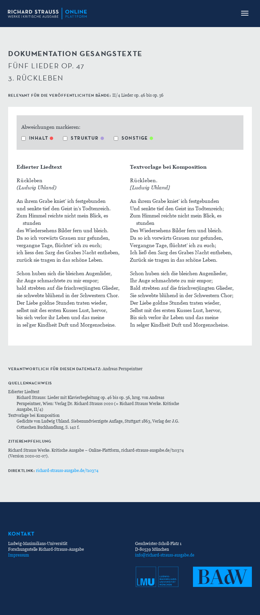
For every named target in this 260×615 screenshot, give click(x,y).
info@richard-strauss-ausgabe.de (164, 555)
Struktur (81, 138)
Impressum (18, 555)
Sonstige (131, 138)
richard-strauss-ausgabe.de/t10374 (67, 470)
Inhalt (34, 138)
